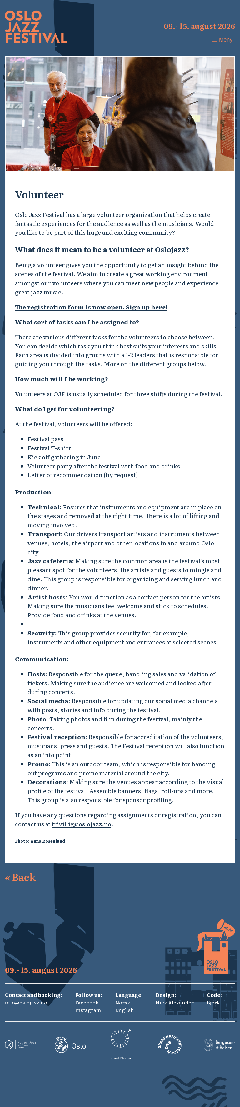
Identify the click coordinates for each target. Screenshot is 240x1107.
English (124, 1010)
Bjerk (213, 1002)
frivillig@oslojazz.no (81, 823)
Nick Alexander (175, 1002)
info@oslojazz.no (26, 1002)
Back (20, 876)
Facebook (87, 1002)
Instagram (88, 1010)
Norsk (122, 1002)
